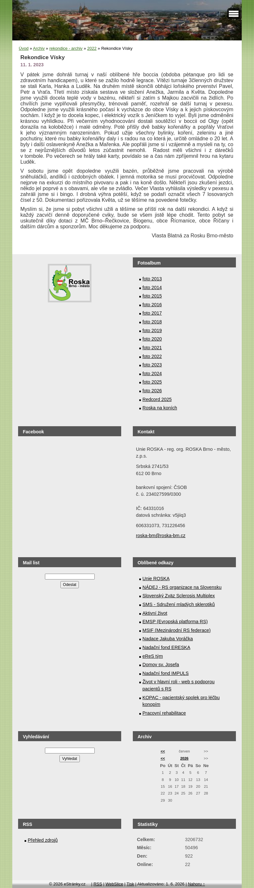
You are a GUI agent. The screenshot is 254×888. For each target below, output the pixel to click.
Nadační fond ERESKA (166, 647)
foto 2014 (152, 287)
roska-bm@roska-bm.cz (160, 535)
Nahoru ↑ (196, 884)
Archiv (39, 48)
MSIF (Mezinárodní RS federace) (177, 630)
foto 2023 (152, 364)
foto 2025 (152, 381)
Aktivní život (155, 613)
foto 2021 (152, 347)
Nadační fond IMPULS (166, 673)
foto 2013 (152, 278)
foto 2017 (152, 313)
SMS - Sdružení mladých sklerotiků (179, 604)
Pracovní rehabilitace (164, 713)
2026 (184, 758)
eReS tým (153, 656)
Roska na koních (160, 407)
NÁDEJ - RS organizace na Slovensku (182, 587)
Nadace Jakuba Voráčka (168, 638)
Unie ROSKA (156, 578)
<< (163, 751)
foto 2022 (152, 356)
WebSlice (114, 884)
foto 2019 (152, 330)
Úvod (23, 48)
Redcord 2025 (157, 399)
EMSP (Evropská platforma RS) (175, 621)
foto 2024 (152, 373)
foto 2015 (152, 295)
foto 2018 (152, 321)
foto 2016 (152, 304)
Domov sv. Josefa (161, 664)
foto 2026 (152, 390)
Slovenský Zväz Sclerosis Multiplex (179, 595)
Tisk (130, 884)
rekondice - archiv (66, 48)
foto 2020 (152, 338)
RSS (97, 884)
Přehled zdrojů (43, 840)
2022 (92, 48)
